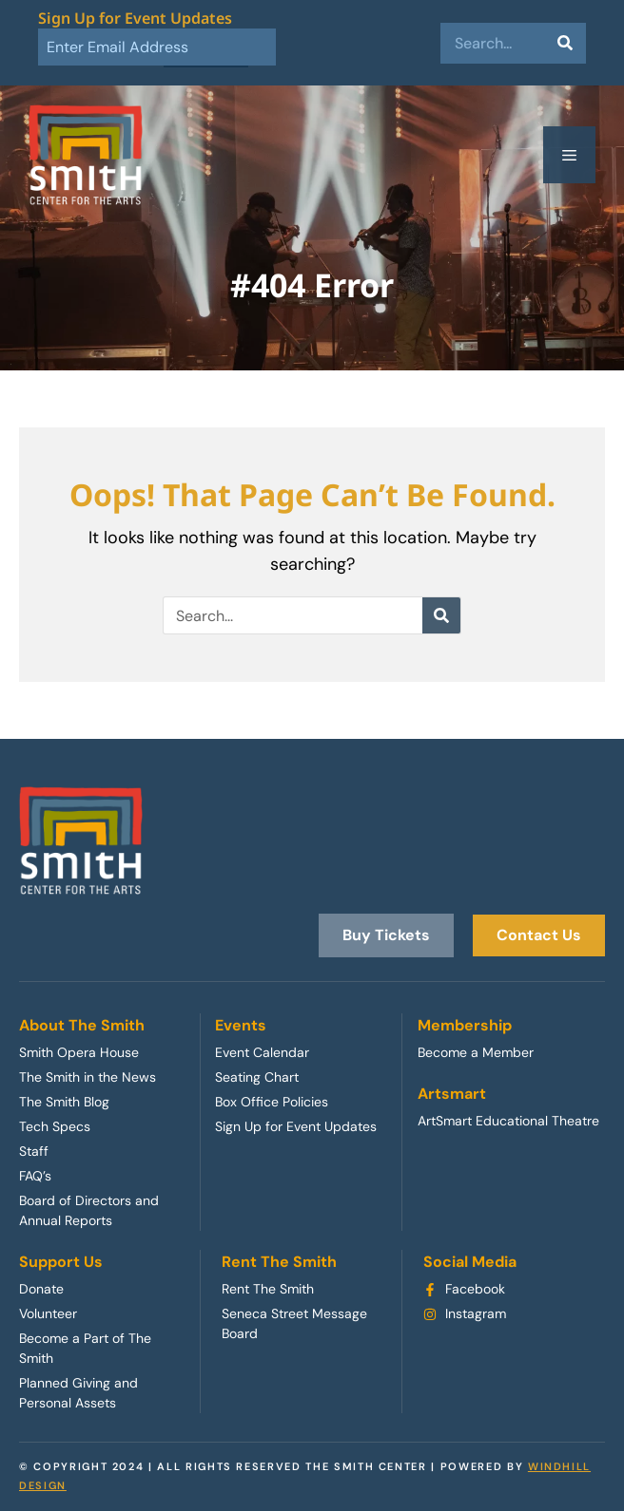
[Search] (565, 43)
